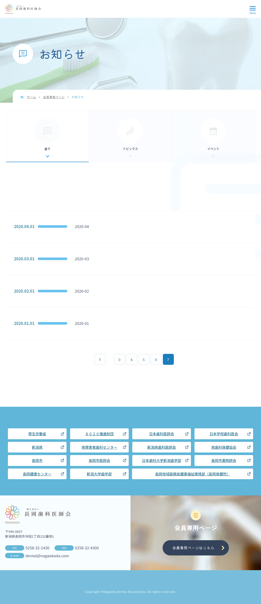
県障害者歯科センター (99, 447)
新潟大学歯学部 (99, 473)
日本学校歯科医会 (224, 433)
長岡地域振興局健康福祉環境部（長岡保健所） (192, 473)
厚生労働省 (37, 433)
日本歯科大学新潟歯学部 (161, 460)
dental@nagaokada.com (47, 555)
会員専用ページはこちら (193, 547)
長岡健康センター (37, 473)
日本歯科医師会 (161, 433)
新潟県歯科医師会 (161, 447)
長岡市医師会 (99, 460)
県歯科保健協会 (223, 447)
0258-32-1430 (37, 547)
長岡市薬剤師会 (223, 460)
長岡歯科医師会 (23, 9)
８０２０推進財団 (99, 433)
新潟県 (37, 447)
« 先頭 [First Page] (100, 359)
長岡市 (37, 460)
